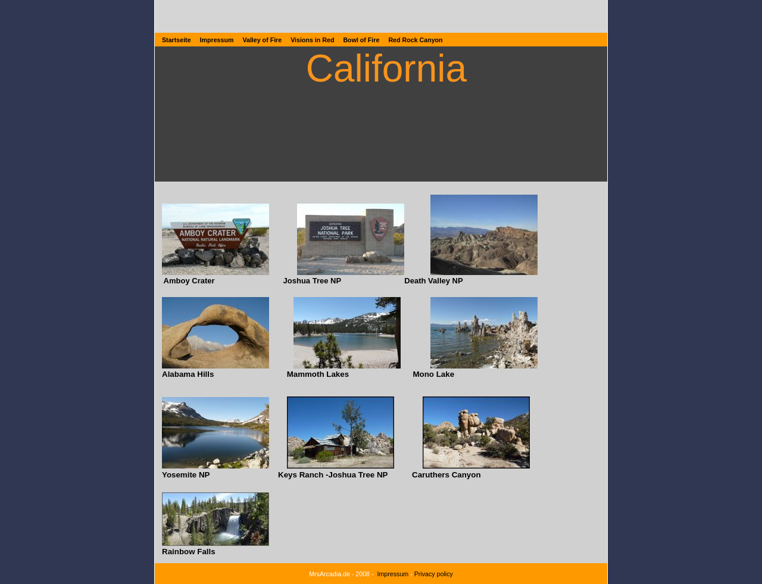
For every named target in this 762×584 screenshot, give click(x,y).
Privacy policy (433, 573)
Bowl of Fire (361, 39)
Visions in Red (312, 39)
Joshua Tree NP (312, 280)
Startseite (176, 39)
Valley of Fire (262, 39)
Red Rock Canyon (415, 39)
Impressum (217, 39)
